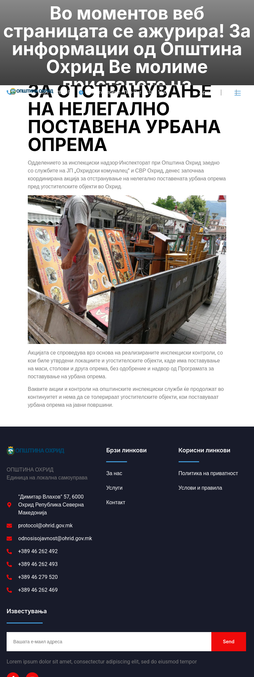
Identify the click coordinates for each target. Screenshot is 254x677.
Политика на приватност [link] (37, 652)
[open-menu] (237, 19)
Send (228, 567)
